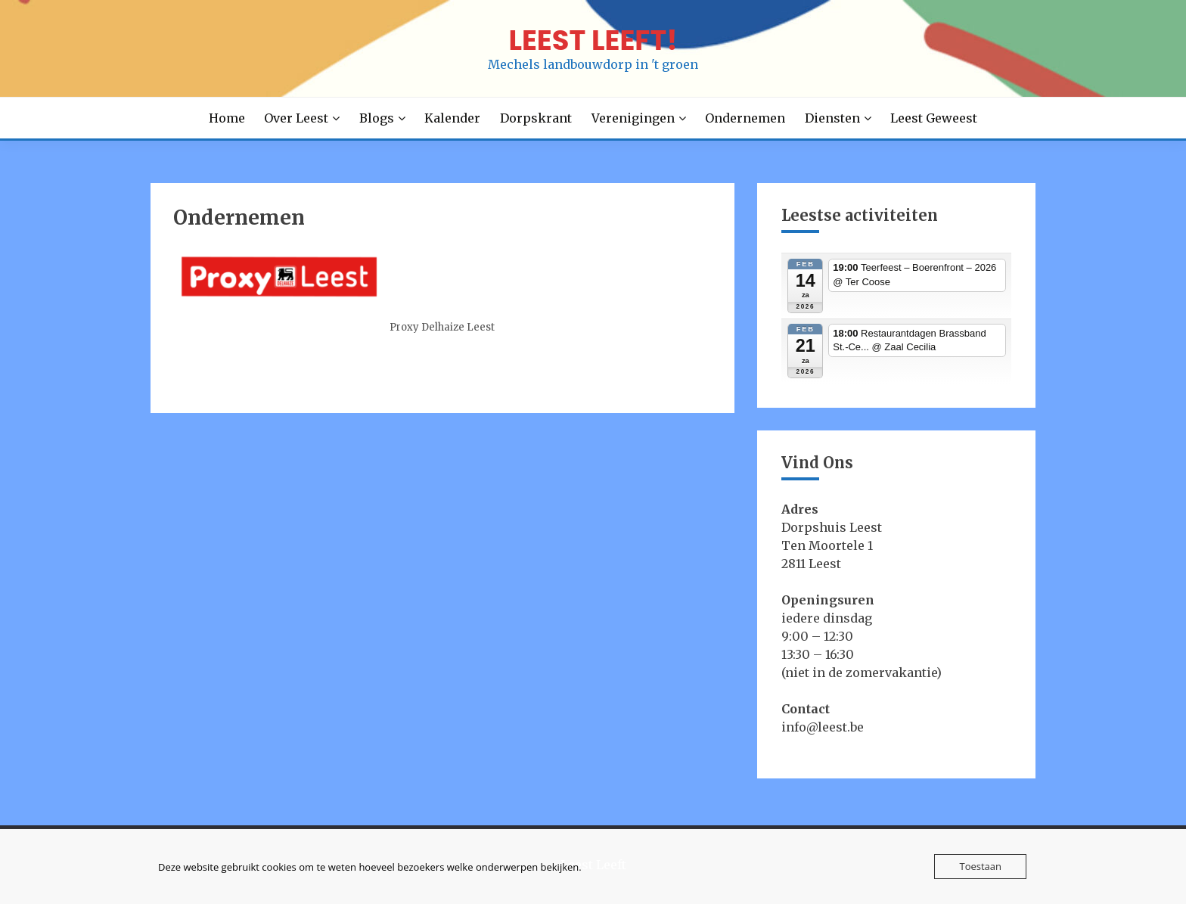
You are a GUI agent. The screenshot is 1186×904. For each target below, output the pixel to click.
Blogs (376, 118)
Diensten (832, 118)
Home (227, 118)
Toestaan (980, 866)
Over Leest (296, 118)
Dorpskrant (536, 118)
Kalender (452, 118)
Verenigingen (633, 118)
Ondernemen (745, 118)
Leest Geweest (933, 118)
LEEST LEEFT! (592, 40)
